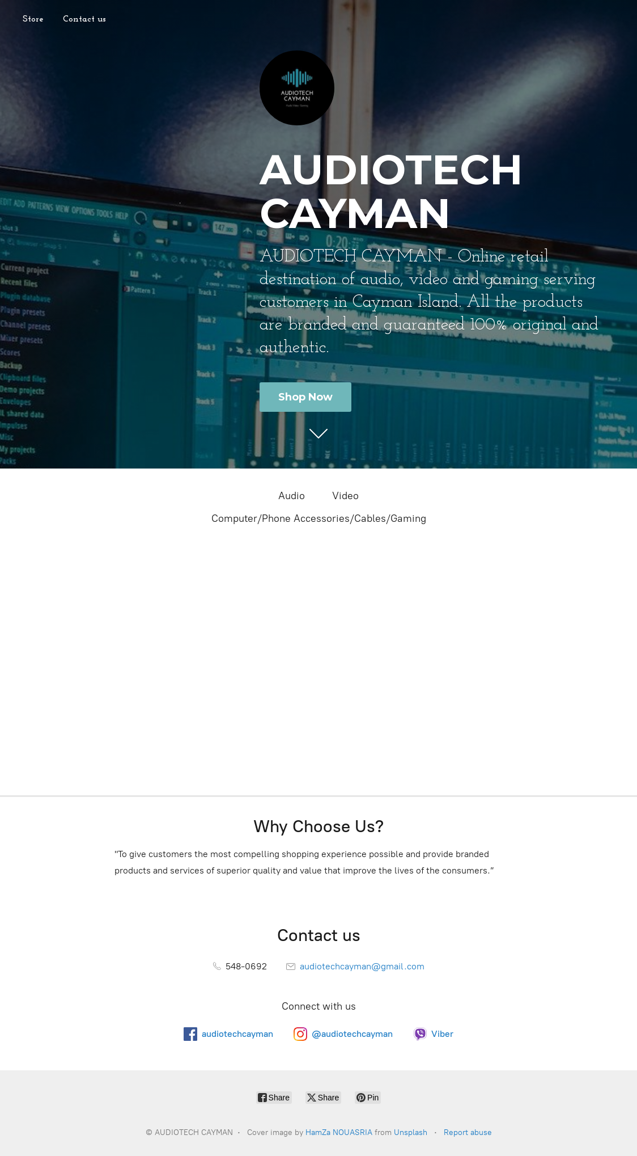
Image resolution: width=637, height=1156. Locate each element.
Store (33, 19)
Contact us (84, 19)
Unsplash (410, 1132)
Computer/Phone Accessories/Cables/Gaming (318, 518)
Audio (291, 496)
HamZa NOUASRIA (338, 1132)
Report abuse (468, 1132)
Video (345, 496)
